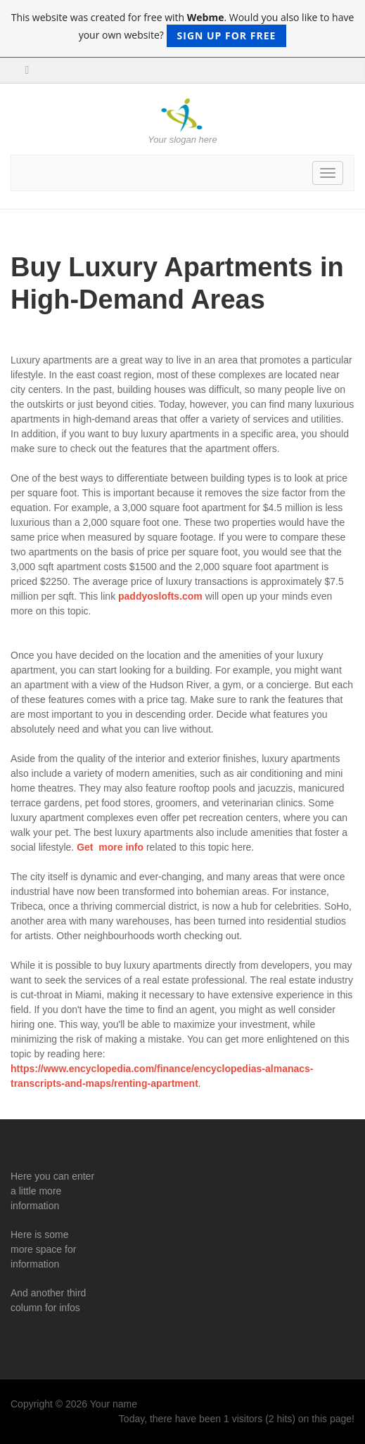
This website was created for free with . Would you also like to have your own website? (182, 29)
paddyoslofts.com (161, 596)
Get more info (108, 847)
